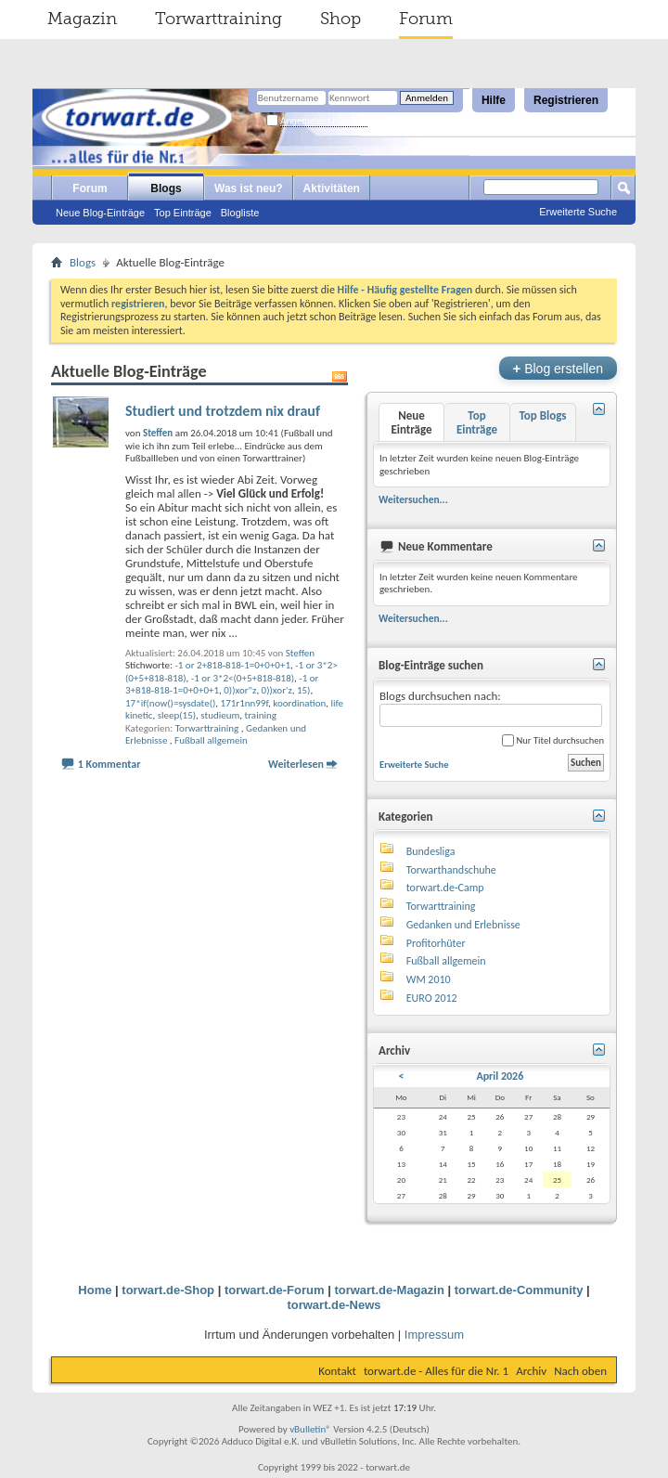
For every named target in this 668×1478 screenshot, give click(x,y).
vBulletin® (310, 1429)
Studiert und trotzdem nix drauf (222, 411)
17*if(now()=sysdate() (170, 703)
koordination (299, 703)
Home (94, 1290)
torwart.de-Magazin (388, 1290)
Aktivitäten (331, 188)
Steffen (300, 653)
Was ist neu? (248, 188)
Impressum (434, 1335)
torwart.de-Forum (275, 1290)
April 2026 (499, 1076)
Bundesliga (431, 851)
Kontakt (337, 1371)
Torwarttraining (218, 18)
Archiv (531, 1371)
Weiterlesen (296, 764)
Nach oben (580, 1371)
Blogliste (240, 212)
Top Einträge (183, 212)
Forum (426, 18)
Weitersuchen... (413, 499)
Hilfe (494, 100)
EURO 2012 (431, 998)
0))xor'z (277, 690)
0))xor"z (240, 690)
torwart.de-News (333, 1305)
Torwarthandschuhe (451, 869)
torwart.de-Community (519, 1290)
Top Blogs (542, 415)
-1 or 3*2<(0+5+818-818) (242, 678)
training (260, 715)
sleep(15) (177, 715)
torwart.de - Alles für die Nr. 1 (436, 1371)
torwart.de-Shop (168, 1290)
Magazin (82, 18)
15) (304, 690)
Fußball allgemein (211, 740)
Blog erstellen (558, 368)
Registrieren (565, 100)
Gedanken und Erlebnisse (463, 924)
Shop (340, 18)
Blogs (165, 188)
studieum (219, 715)
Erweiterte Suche (578, 211)
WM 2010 (428, 979)
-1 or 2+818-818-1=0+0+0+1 (232, 665)
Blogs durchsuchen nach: (490, 708)
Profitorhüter (436, 943)
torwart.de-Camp (445, 887)
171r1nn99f (245, 703)
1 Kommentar (109, 764)
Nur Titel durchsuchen (553, 740)
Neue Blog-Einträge (100, 212)
